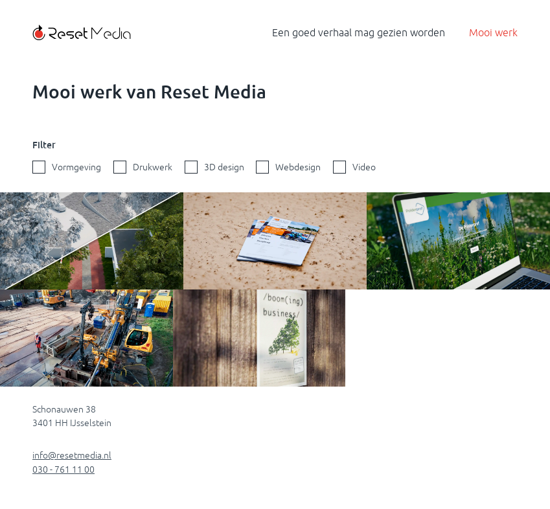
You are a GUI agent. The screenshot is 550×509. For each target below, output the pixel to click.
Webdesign (298, 167)
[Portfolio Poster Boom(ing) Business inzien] (259, 338)
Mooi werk (493, 32)
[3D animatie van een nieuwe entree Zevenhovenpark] (91, 240)
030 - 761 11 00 (63, 469)
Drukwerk (152, 167)
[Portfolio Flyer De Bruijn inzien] (275, 240)
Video (364, 167)
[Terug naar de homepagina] (81, 32)
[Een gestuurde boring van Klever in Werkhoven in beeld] (86, 338)
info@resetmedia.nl (71, 455)
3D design (224, 167)
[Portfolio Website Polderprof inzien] (458, 240)
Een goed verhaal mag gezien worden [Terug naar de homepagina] (358, 32)
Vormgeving (76, 167)
